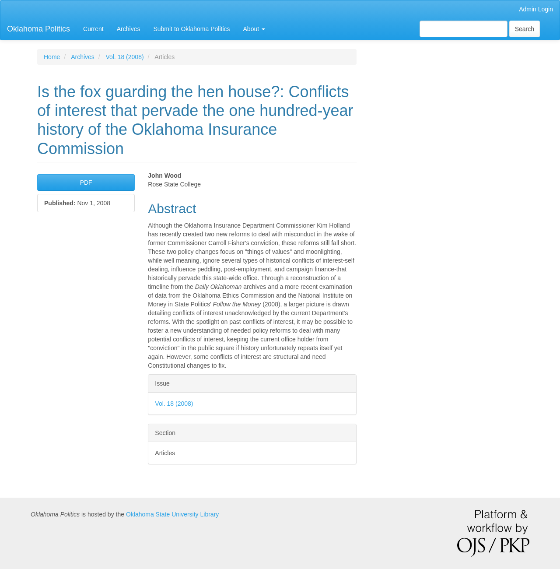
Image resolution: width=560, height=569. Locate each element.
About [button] (254, 28)
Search (524, 28)
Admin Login (536, 9)
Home (52, 56)
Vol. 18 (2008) (124, 56)
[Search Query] (464, 29)
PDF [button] (86, 182)
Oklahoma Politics (38, 29)
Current (93, 28)
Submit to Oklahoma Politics (191, 28)
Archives (128, 28)
